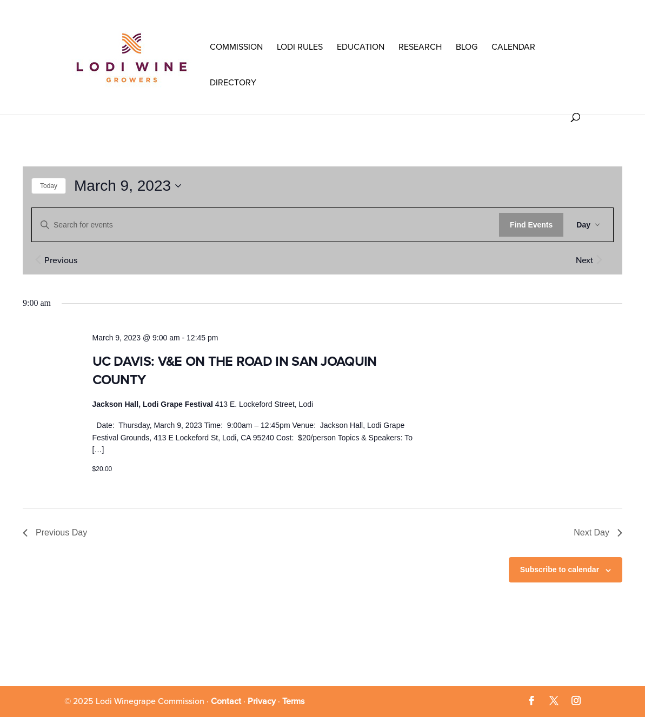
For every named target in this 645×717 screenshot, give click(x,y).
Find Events (531, 224)
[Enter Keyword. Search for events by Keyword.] (265, 225)
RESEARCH (420, 47)
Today (48, 186)
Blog (466, 47)
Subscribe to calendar (559, 569)
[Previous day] (37, 259)
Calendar (513, 47)
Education (360, 47)
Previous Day (55, 532)
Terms (293, 701)
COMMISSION (236, 47)
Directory (233, 82)
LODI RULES (300, 47)
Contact (226, 701)
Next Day (598, 532)
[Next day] (599, 259)
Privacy (262, 701)
